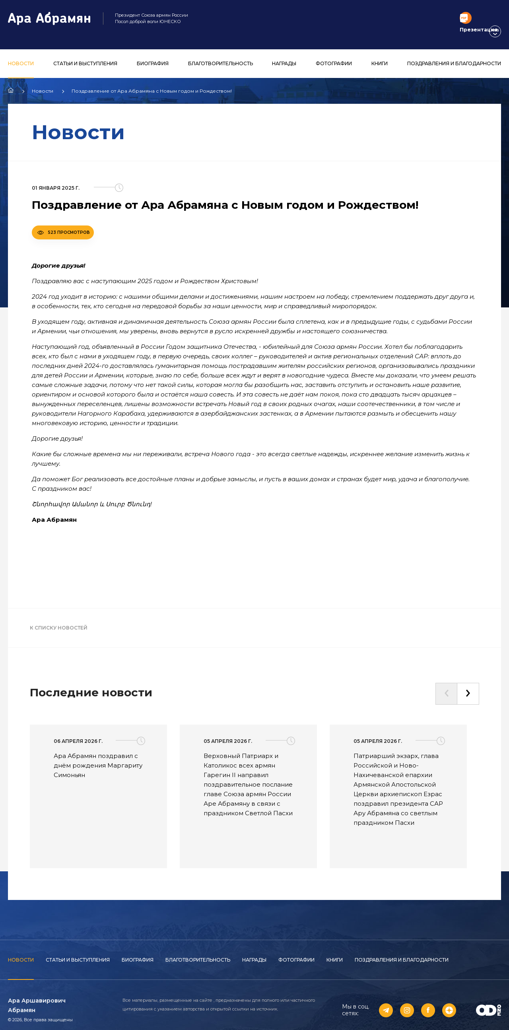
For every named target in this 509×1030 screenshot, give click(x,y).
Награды (284, 55)
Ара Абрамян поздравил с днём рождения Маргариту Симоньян (98, 757)
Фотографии (334, 55)
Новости (21, 55)
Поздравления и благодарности (454, 55)
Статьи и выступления (85, 55)
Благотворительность (220, 55)
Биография (153, 55)
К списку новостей (58, 619)
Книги (379, 55)
